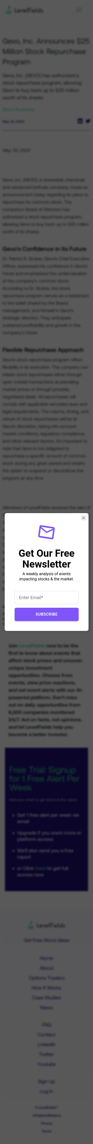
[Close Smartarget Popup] (83, 518)
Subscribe (46, 614)
